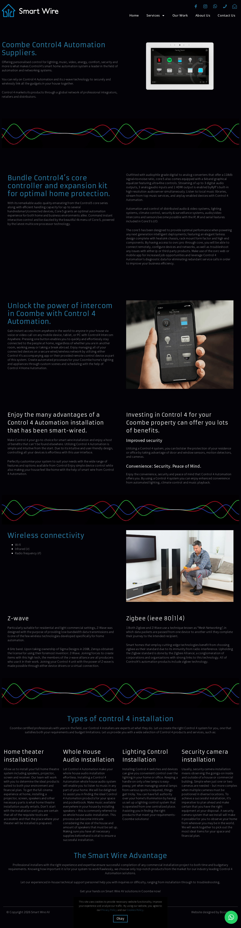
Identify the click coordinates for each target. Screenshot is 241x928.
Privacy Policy (109, 910)
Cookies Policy (135, 910)
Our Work (180, 15)
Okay (120, 918)
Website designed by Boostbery (213, 912)
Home (134, 15)
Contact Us (226, 15)
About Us (202, 15)
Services (155, 15)
